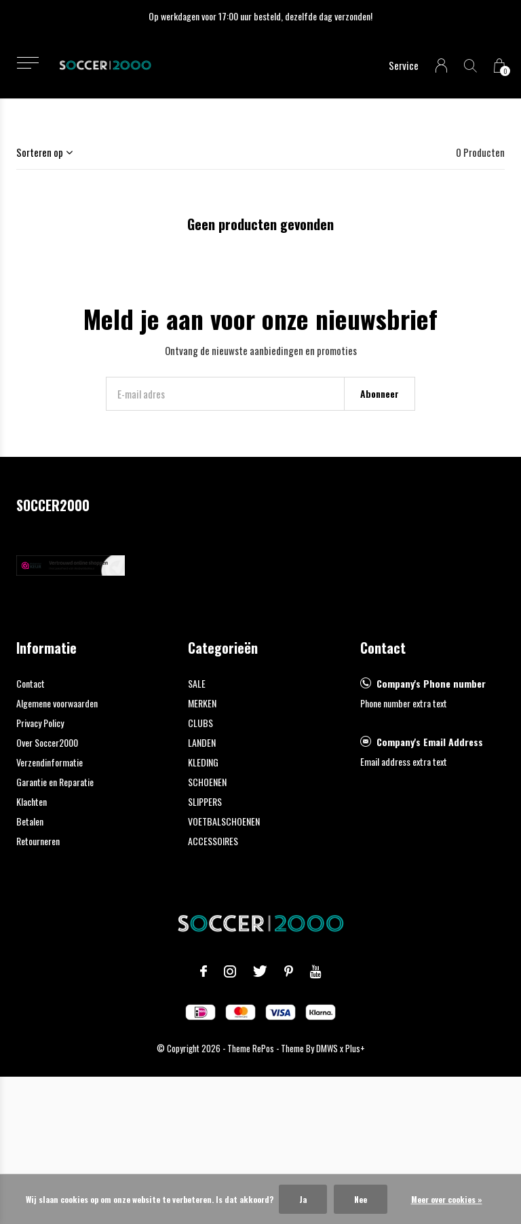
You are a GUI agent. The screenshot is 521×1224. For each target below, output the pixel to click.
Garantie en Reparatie (55, 782)
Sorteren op (39, 152)
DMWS (327, 1048)
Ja (303, 1199)
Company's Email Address (430, 742)
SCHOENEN (207, 782)
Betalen (29, 821)
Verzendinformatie (49, 762)
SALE (197, 683)
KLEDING (203, 762)
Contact (30, 683)
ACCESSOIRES (213, 841)
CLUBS (200, 723)
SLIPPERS (205, 801)
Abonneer (379, 393)
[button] (27, 62)
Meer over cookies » (446, 1199)
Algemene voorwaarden (57, 703)
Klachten (31, 801)
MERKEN (202, 703)
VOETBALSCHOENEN (224, 821)
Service (404, 65)
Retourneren (38, 841)
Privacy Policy (40, 723)
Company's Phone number (431, 683)
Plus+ (355, 1048)
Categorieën (223, 647)
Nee (360, 1199)
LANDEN (202, 742)
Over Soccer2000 (47, 742)
